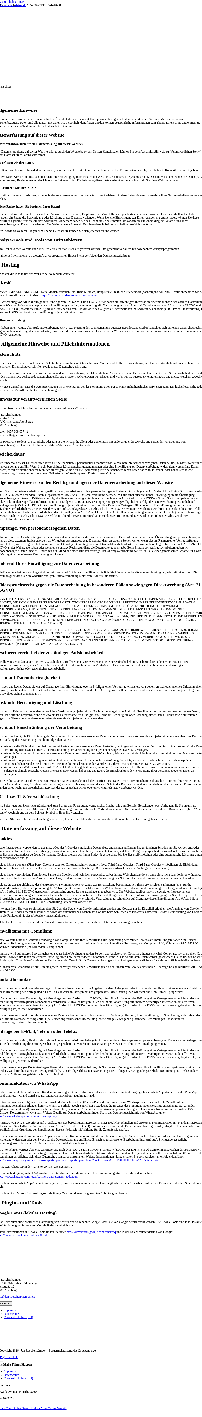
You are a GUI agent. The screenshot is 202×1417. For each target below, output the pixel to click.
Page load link (9, 1357)
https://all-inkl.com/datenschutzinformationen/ (69, 295)
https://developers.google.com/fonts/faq (91, 1232)
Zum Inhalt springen (12, 1)
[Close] (1, 1361)
